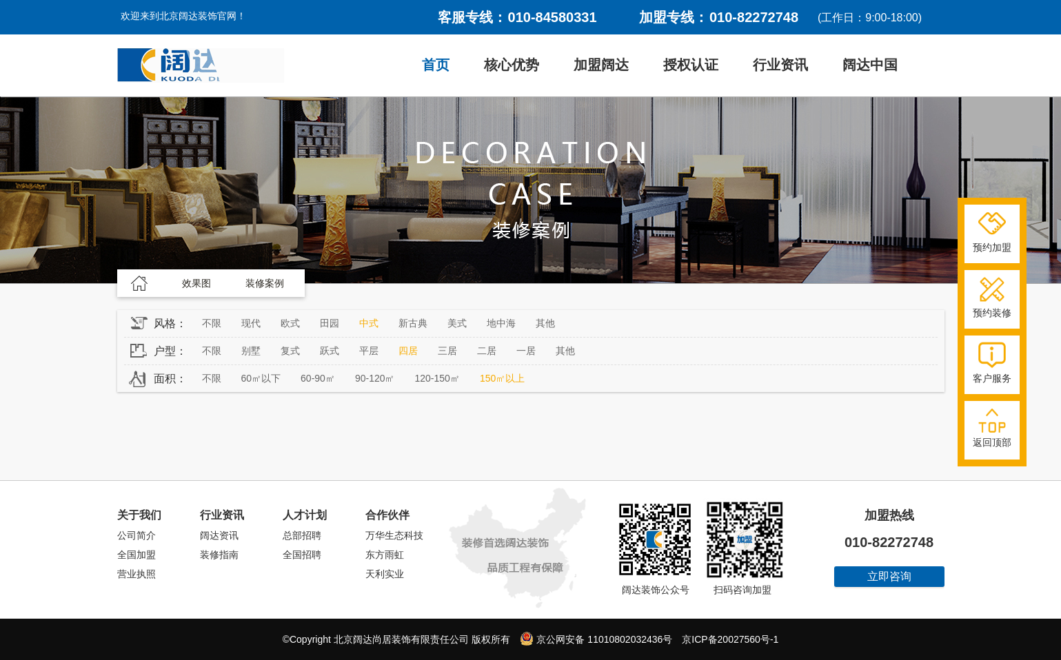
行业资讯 (780, 64)
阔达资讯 (219, 535)
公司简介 (136, 535)
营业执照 (136, 573)
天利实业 (384, 573)
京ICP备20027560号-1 (730, 639)
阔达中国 (870, 64)
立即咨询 (889, 576)
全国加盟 (136, 554)
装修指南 (219, 554)
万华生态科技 (394, 535)
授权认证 (690, 64)
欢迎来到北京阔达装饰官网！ (183, 15)
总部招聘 (302, 535)
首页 (435, 64)
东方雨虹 (384, 554)
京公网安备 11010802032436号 (596, 639)
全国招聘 (302, 554)
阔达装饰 (200, 65)
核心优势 (511, 64)
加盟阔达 (601, 64)
